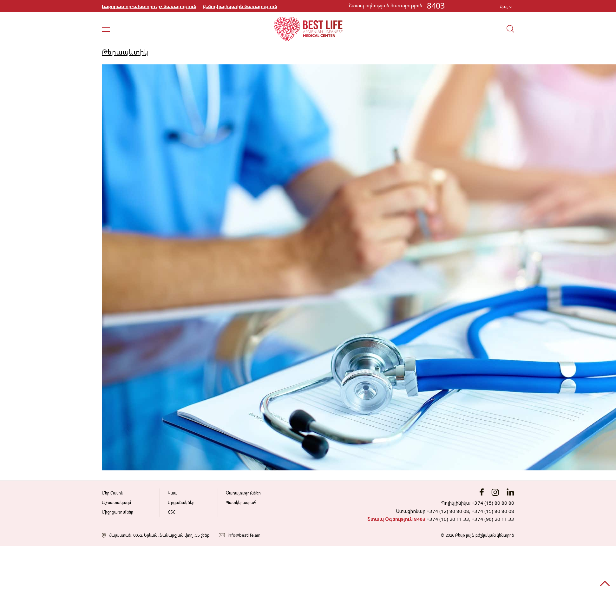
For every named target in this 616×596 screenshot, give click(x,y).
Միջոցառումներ (117, 512)
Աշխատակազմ (116, 502)
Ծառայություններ (243, 493)
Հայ (506, 6)
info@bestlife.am (244, 535)
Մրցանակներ (181, 502)
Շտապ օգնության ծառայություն (385, 5)
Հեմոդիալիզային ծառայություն (240, 6)
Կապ (173, 493)
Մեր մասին (112, 493)
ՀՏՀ (171, 512)
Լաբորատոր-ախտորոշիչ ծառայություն (149, 6)
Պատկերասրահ (241, 502)
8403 (436, 5)
